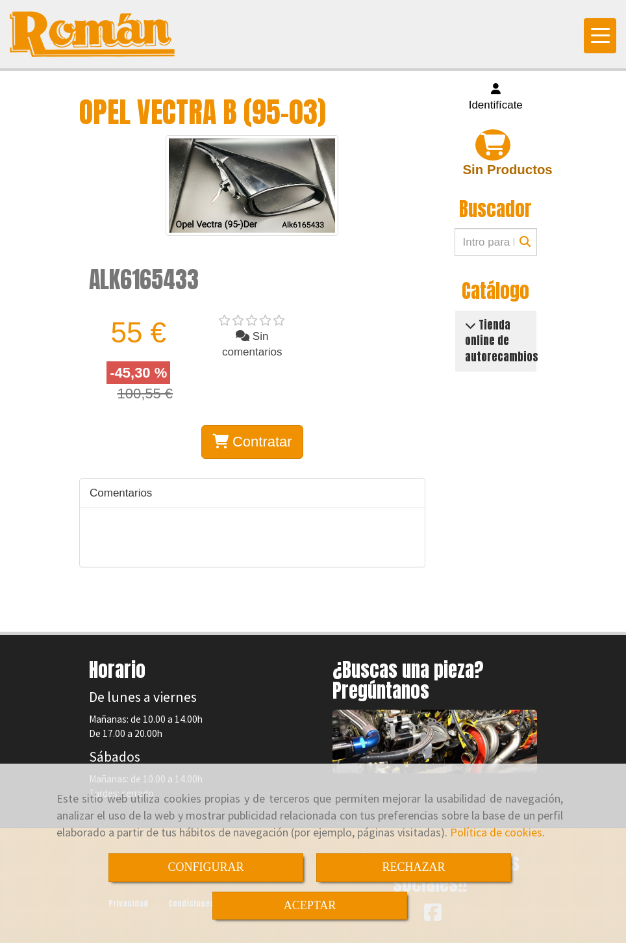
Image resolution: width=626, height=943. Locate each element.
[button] (496, 97)
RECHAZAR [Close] (413, 866)
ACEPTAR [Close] (310, 905)
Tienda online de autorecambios (501, 340)
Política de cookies (496, 832)
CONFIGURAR (206, 866)
